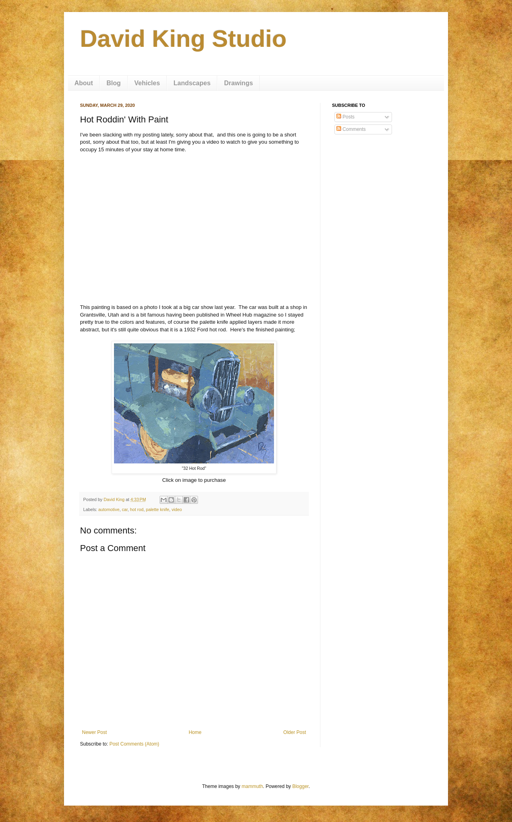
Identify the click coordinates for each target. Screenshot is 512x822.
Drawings (238, 83)
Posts (345, 117)
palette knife (157, 509)
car (125, 509)
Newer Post (94, 732)
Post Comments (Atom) (134, 744)
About (83, 83)
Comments (351, 129)
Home (195, 732)
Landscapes (192, 83)
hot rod (137, 509)
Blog (113, 83)
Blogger (300, 786)
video (177, 509)
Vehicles (147, 83)
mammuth (252, 786)
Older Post (294, 732)
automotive (109, 509)
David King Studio (183, 38)
